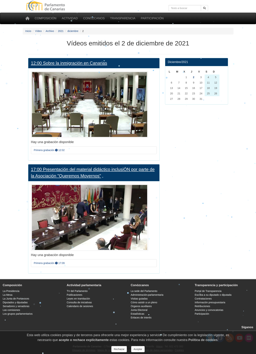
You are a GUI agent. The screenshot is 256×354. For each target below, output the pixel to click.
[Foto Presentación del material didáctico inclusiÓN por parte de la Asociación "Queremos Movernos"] (89, 217)
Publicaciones (74, 294)
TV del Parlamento (77, 291)
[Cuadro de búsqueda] (185, 8)
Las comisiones (11, 310)
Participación (152, 18)
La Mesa (7, 294)
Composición (45, 18)
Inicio (28, 31)
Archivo (50, 31)
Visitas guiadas (139, 298)
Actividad (70, 18)
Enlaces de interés (141, 317)
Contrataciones (203, 298)
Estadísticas (137, 313)
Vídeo (38, 31)
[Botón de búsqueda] (204, 8)
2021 (60, 31)
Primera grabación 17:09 (49, 263)
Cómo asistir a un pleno (144, 302)
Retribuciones (202, 306)
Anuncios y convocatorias (209, 310)
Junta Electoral (139, 310)
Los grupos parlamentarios (18, 313)
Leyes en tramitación (78, 298)
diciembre (72, 31)
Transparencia (122, 18)
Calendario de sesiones (80, 306)
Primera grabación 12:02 (49, 150)
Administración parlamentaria (147, 294)
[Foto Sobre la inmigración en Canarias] (89, 104)
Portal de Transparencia (208, 291)
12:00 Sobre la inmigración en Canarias (69, 63)
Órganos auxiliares (141, 306)
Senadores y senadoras (16, 306)
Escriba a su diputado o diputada (213, 294)
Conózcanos (94, 18)
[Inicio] (27, 18)
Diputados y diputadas (15, 302)
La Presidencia (11, 291)
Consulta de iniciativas (79, 302)
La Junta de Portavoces (16, 298)
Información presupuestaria (210, 302)
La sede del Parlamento (144, 291)
